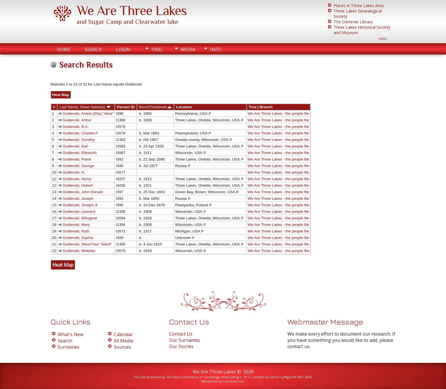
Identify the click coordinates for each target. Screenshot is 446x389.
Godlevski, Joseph (78, 198)
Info (215, 49)
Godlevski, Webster (79, 251)
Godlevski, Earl (75, 146)
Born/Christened (155, 107)
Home (64, 49)
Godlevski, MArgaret (80, 218)
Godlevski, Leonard (79, 211)
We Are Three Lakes (132, 10)
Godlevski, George (78, 166)
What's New (70, 334)
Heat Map (60, 95)
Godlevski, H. (74, 172)
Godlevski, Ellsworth (80, 153)
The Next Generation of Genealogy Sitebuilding (202, 377)
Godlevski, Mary (76, 224)
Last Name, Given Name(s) (85, 107)
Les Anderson (233, 381)
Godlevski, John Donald (83, 192)
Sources (122, 347)
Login (123, 49)
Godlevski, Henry (77, 179)
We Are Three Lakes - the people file (278, 113)
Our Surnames (184, 340)
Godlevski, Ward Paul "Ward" (87, 244)
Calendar (123, 334)
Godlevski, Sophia (78, 238)
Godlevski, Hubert (78, 185)
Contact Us (180, 334)
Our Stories (181, 346)
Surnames (68, 347)
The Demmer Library (353, 21)
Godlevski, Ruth (76, 231)
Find (156, 49)
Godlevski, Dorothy (79, 140)
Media (188, 49)
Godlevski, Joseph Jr (80, 205)
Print (383, 39)
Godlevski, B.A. (76, 126)
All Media (123, 341)
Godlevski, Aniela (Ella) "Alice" (88, 113)
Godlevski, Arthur (77, 120)
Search (93, 49)
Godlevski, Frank (77, 159)
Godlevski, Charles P (80, 133)
